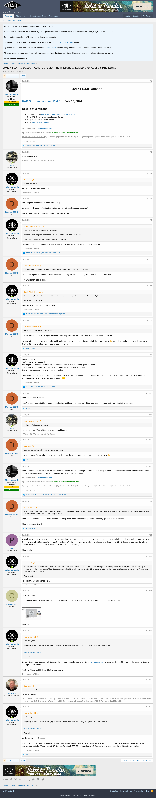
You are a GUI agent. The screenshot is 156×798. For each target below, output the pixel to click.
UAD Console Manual (40, 122)
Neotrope (12, 693)
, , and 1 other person (43, 253)
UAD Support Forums (64, 42)
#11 (150, 415)
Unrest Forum (50, 48)
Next (22, 76)
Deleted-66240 (11, 212)
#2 (151, 152)
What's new (20, 16)
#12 (150, 440)
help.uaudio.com (97, 662)
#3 (151, 173)
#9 (151, 355)
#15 (150, 535)
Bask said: (27, 180)
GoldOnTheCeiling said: (32, 226)
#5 (151, 220)
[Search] (147, 16)
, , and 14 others (40, 387)
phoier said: (28, 563)
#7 (151, 286)
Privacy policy (139, 791)
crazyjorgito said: (30, 637)
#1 (151, 81)
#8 (151, 320)
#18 (150, 631)
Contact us (114, 791)
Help (147, 791)
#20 (150, 707)
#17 (150, 591)
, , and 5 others (40, 145)
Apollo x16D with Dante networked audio (58, 114)
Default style (9, 791)
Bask (12, 165)
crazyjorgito (11, 604)
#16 (150, 556)
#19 (150, 680)
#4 (151, 198)
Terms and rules (126, 791)
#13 (150, 466)
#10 (150, 393)
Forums (8, 16)
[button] (27, 16)
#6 (151, 259)
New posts (7, 20)
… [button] (14, 76)
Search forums (18, 20)
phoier (12, 548)
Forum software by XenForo (78, 795)
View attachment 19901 (32, 652)
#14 (150, 501)
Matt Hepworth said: (31, 507)
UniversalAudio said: (31, 266)
